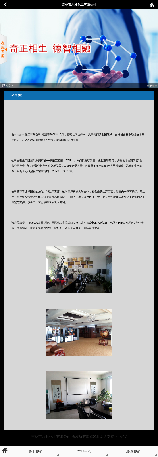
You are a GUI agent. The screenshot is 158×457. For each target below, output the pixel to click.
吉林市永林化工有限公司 (79, 4)
